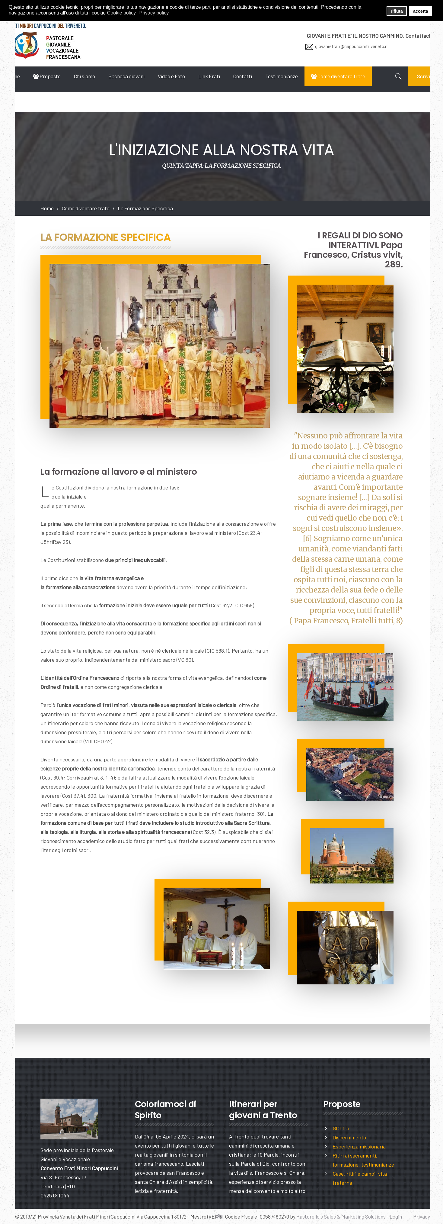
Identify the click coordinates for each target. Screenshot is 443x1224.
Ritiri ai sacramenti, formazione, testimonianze (363, 1160)
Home (28, 76)
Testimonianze (296, 76)
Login (396, 1216)
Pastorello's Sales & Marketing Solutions (341, 1216)
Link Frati (224, 76)
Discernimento (349, 1137)
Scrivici (412, 95)
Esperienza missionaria (359, 1146)
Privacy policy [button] (154, 12)
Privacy (421, 1216)
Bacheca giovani (141, 76)
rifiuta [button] (397, 11)
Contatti (257, 76)
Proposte (62, 76)
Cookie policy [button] (121, 12)
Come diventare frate (353, 76)
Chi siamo (99, 76)
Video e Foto (186, 76)
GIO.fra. (342, 1128)
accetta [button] (420, 11)
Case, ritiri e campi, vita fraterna (360, 1178)
